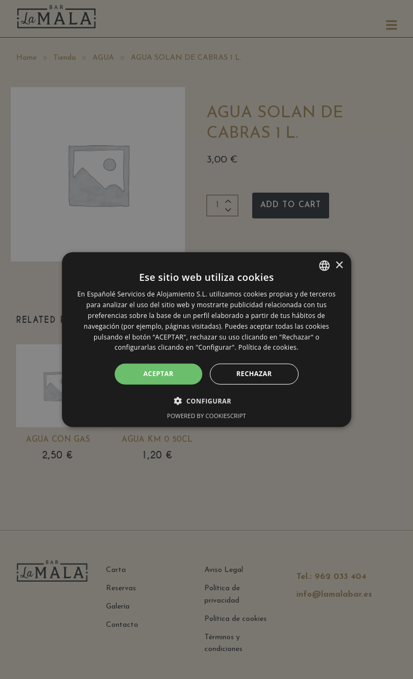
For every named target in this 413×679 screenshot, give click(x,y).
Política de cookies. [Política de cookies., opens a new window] (268, 347)
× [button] (339, 265)
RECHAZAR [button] (254, 373)
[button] (206, 400)
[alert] (206, 339)
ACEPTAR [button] (158, 373)
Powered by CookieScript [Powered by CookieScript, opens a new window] (206, 415)
